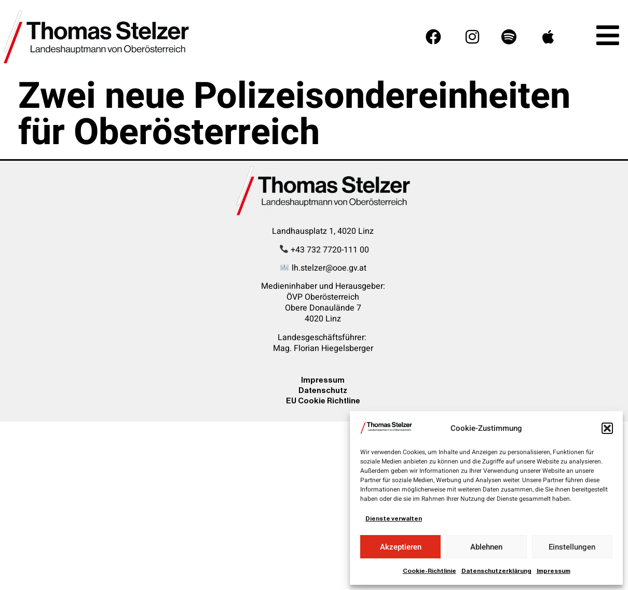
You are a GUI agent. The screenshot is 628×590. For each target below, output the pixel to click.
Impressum (553, 571)
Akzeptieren (400, 547)
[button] (607, 428)
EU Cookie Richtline (323, 400)
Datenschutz (322, 390)
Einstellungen (572, 547)
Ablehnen (486, 547)
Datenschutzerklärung (496, 571)
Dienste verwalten (393, 518)
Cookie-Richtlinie (429, 571)
